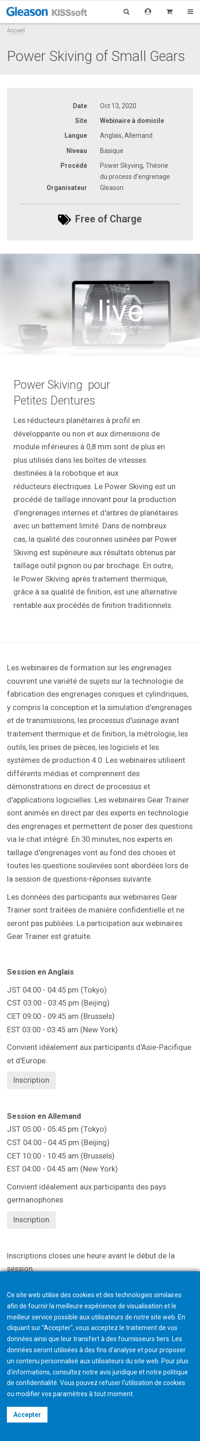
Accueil (16, 30)
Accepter (27, 1414)
